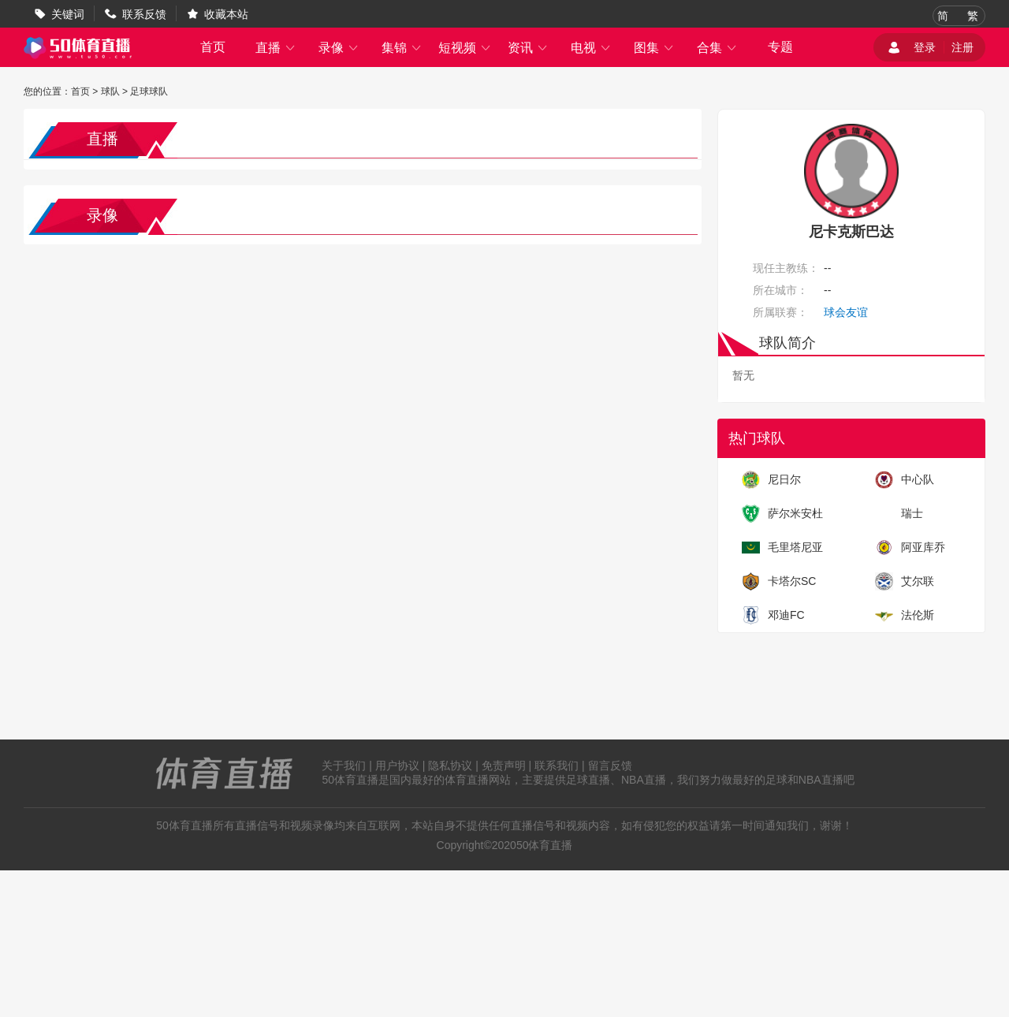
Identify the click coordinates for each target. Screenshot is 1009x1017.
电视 (591, 47)
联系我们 (556, 765)
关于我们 (344, 765)
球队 (110, 91)
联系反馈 (144, 14)
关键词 (67, 14)
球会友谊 (846, 312)
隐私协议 (450, 765)
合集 (717, 47)
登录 (925, 47)
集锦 (402, 47)
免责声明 (504, 765)
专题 (780, 47)
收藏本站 (226, 14)
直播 (275, 47)
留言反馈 (610, 765)
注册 (962, 47)
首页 (212, 47)
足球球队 (149, 91)
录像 (338, 47)
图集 (654, 47)
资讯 (528, 47)
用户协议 (397, 765)
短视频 (465, 47)
